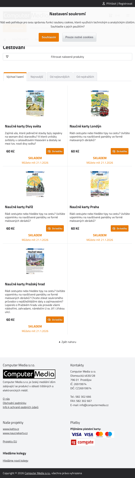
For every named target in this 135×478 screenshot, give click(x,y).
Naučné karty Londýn (85, 126)
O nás (6, 399)
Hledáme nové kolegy (15, 460)
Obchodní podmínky (14, 403)
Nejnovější (37, 77)
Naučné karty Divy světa (23, 126)
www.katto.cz (11, 429)
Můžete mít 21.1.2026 (35, 163)
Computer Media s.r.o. (37, 473)
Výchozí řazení (15, 77)
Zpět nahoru (69, 342)
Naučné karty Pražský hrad (25, 284)
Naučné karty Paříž (19, 207)
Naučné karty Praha (84, 207)
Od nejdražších (85, 77)
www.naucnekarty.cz (15, 433)
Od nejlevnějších (60, 77)
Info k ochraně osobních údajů (20, 407)
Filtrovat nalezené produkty (67, 57)
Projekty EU (10, 441)
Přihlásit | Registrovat (119, 3)
